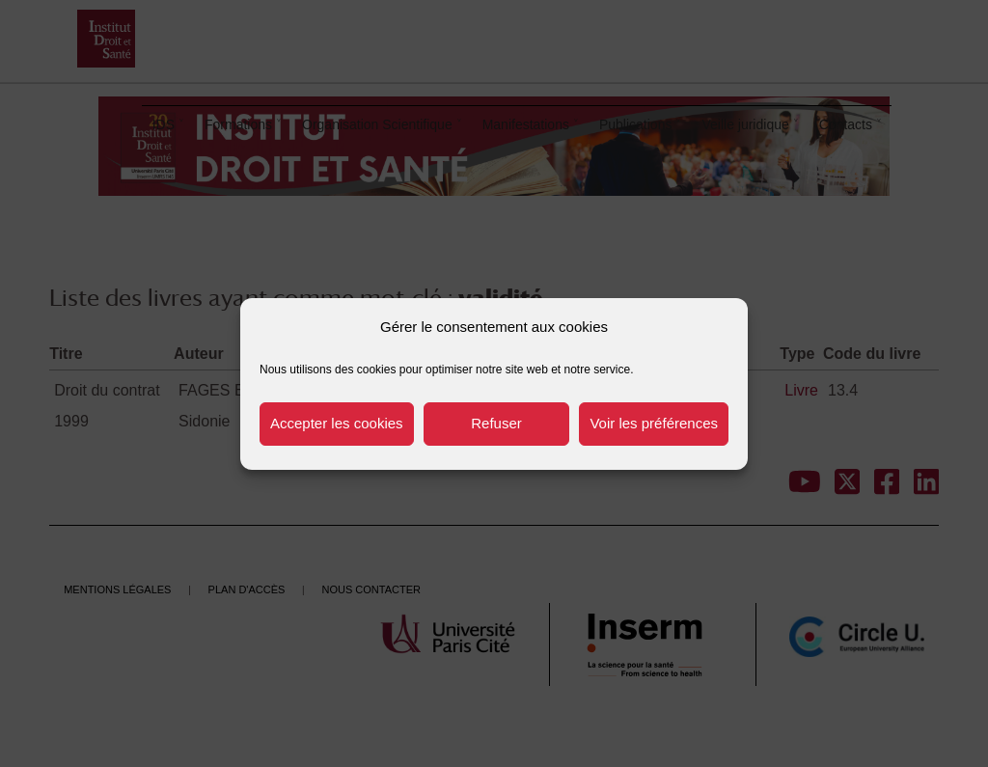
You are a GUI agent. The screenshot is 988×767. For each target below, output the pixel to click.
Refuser (496, 423)
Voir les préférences (654, 423)
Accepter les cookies (336, 423)
